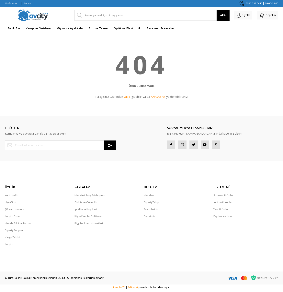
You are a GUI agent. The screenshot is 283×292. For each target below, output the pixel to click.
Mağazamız (12, 3)
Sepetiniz (149, 217)
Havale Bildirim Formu (18, 225)
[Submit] (110, 145)
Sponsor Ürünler (223, 197)
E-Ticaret (133, 289)
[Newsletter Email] (60, 145)
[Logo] (32, 15)
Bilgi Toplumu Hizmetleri (88, 225)
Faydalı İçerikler (222, 217)
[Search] (148, 15)
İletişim (28, 3)
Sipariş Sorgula (14, 231)
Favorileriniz (151, 211)
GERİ (127, 97)
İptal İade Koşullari (85, 211)
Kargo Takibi (12, 239)
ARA (217, 15)
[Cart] (266, 15)
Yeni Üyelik (11, 197)
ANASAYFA (158, 97)
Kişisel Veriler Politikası (88, 217)
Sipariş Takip (151, 204)
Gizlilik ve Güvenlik (85, 204)
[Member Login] (238, 15)
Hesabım (149, 197)
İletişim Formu (13, 217)
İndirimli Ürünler (222, 204)
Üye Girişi (10, 204)
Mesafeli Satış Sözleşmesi (89, 197)
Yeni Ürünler (220, 211)
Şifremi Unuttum (14, 211)
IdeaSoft (119, 289)
